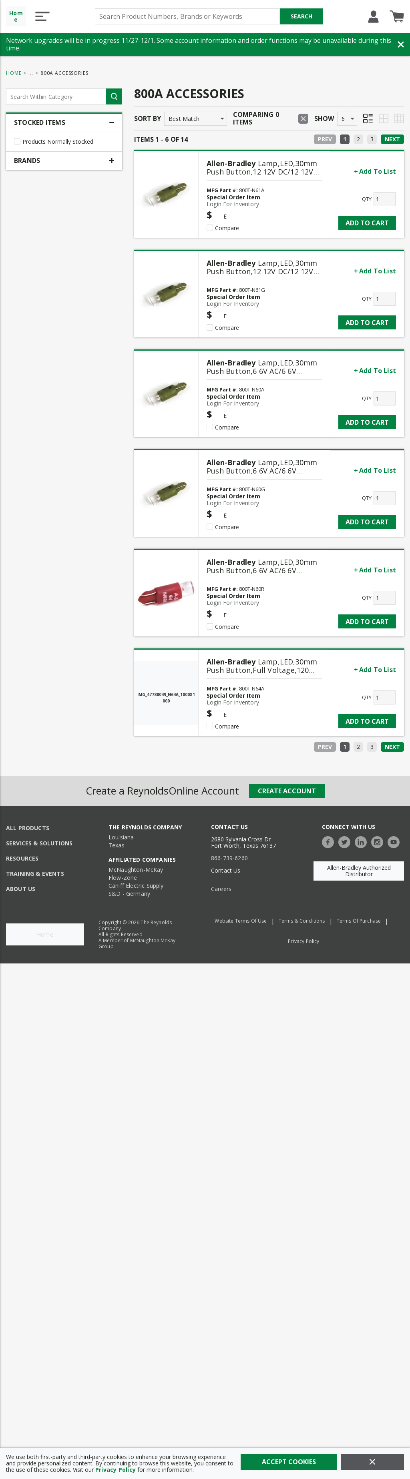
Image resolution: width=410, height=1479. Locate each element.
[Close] (372, 1462)
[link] (345, 139)
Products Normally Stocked (57, 141)
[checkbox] (17, 141)
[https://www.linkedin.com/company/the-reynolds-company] (363, 841)
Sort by (147, 118)
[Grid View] (383, 118)
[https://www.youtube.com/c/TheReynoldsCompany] (396, 841)
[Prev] (325, 139)
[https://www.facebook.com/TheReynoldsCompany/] (330, 841)
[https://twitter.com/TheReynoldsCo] (346, 841)
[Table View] (399, 118)
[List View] (368, 118)
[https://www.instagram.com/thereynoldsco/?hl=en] (379, 841)
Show (324, 118)
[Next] (392, 139)
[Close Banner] (401, 44)
